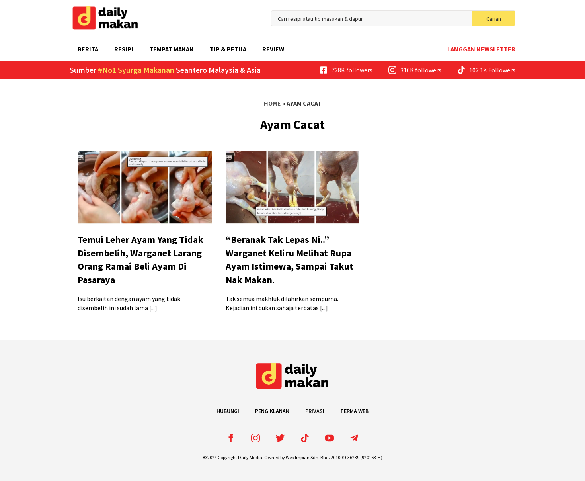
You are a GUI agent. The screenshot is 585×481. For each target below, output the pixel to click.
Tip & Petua (228, 49)
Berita (88, 49)
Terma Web (354, 411)
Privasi (314, 411)
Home (272, 103)
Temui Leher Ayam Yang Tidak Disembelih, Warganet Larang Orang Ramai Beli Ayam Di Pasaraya (140, 259)
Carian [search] (493, 18)
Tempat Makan (171, 49)
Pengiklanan (272, 411)
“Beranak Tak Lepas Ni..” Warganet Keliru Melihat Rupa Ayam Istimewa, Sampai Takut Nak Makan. (289, 259)
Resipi (123, 49)
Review (273, 49)
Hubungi (227, 411)
